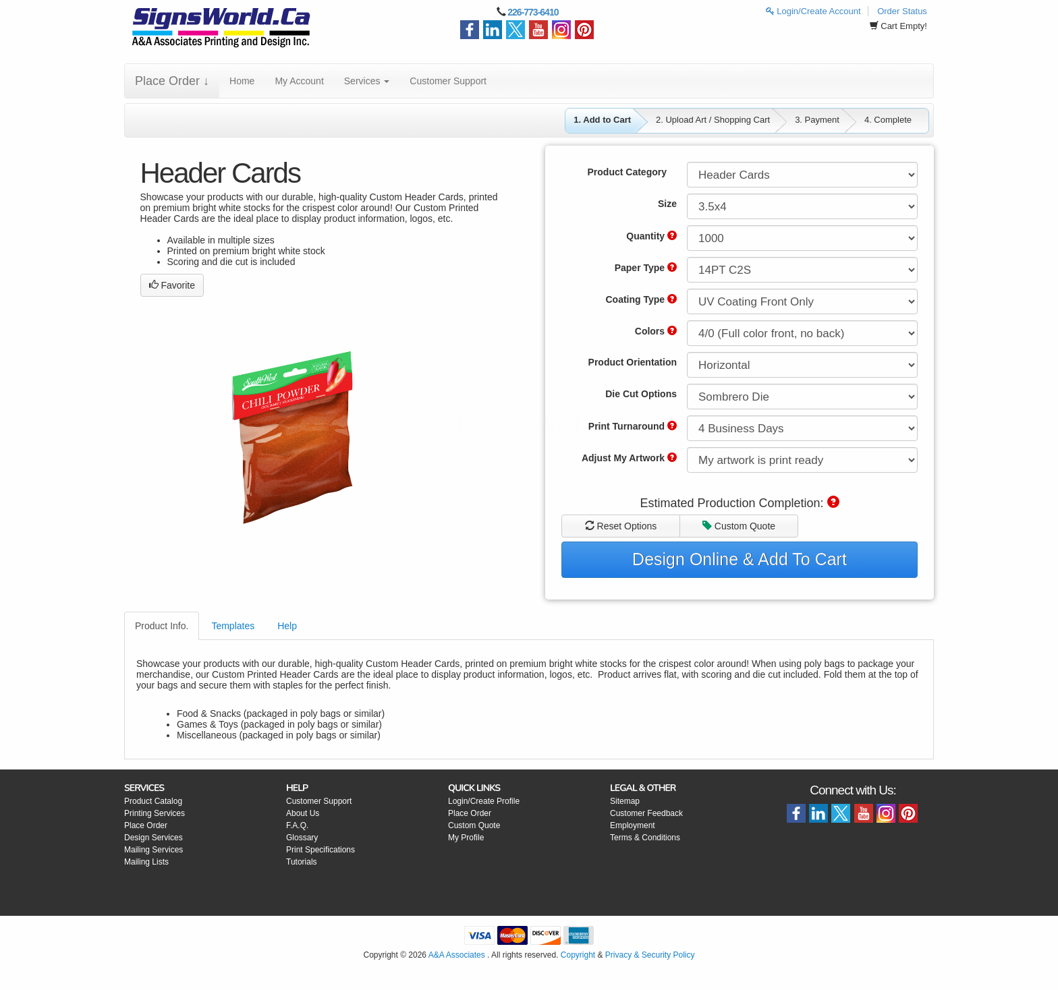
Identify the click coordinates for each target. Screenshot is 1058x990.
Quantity (651, 236)
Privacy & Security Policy (650, 955)
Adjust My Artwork (629, 458)
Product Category (627, 172)
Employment (632, 825)
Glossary (302, 837)
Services (367, 81)
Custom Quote (738, 526)
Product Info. (161, 625)
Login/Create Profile (484, 801)
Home (241, 81)
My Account (299, 81)
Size (667, 203)
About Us (302, 813)
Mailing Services (153, 849)
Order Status (902, 11)
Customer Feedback (646, 813)
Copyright (578, 955)
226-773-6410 (532, 12)
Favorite (172, 285)
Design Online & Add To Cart (739, 559)
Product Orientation (632, 362)
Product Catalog (153, 801)
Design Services (153, 837)
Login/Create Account (813, 11)
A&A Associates (456, 955)
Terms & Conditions (645, 837)
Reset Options (621, 526)
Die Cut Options (641, 393)
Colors (656, 331)
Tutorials (301, 862)
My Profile (466, 837)
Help (287, 625)
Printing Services (154, 813)
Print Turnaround (632, 426)
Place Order (145, 825)
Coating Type (641, 299)
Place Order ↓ (172, 81)
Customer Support (448, 81)
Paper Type (646, 267)
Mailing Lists (146, 862)
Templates (232, 625)
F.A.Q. (297, 825)
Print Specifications (320, 849)
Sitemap (625, 801)
